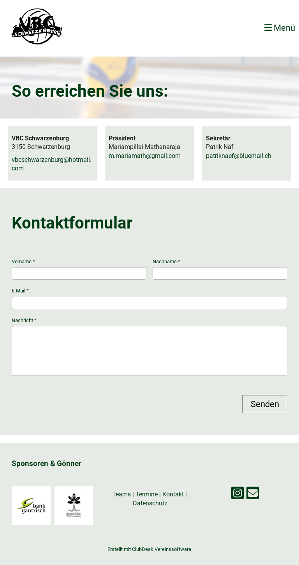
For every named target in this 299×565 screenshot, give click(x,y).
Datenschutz (150, 503)
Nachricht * (149, 346)
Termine (146, 494)
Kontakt (173, 494)
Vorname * (79, 269)
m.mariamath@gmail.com (145, 155)
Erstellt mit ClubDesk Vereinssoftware (149, 549)
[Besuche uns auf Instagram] (237, 494)
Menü (279, 28)
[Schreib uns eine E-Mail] (252, 494)
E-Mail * (149, 298)
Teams (122, 494)
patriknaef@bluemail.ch (238, 155)
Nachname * (220, 269)
